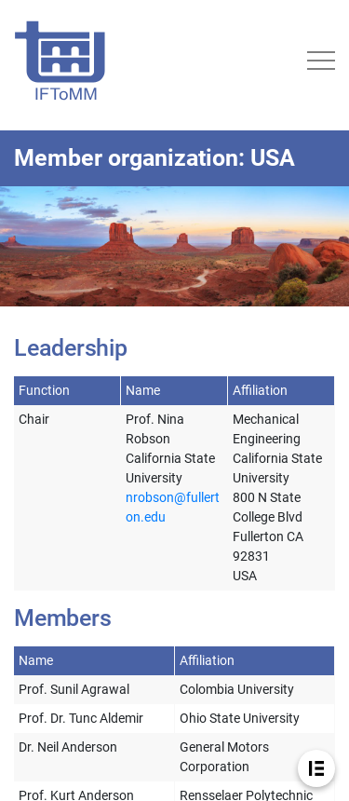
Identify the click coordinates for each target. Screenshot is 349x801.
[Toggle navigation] (321, 60)
